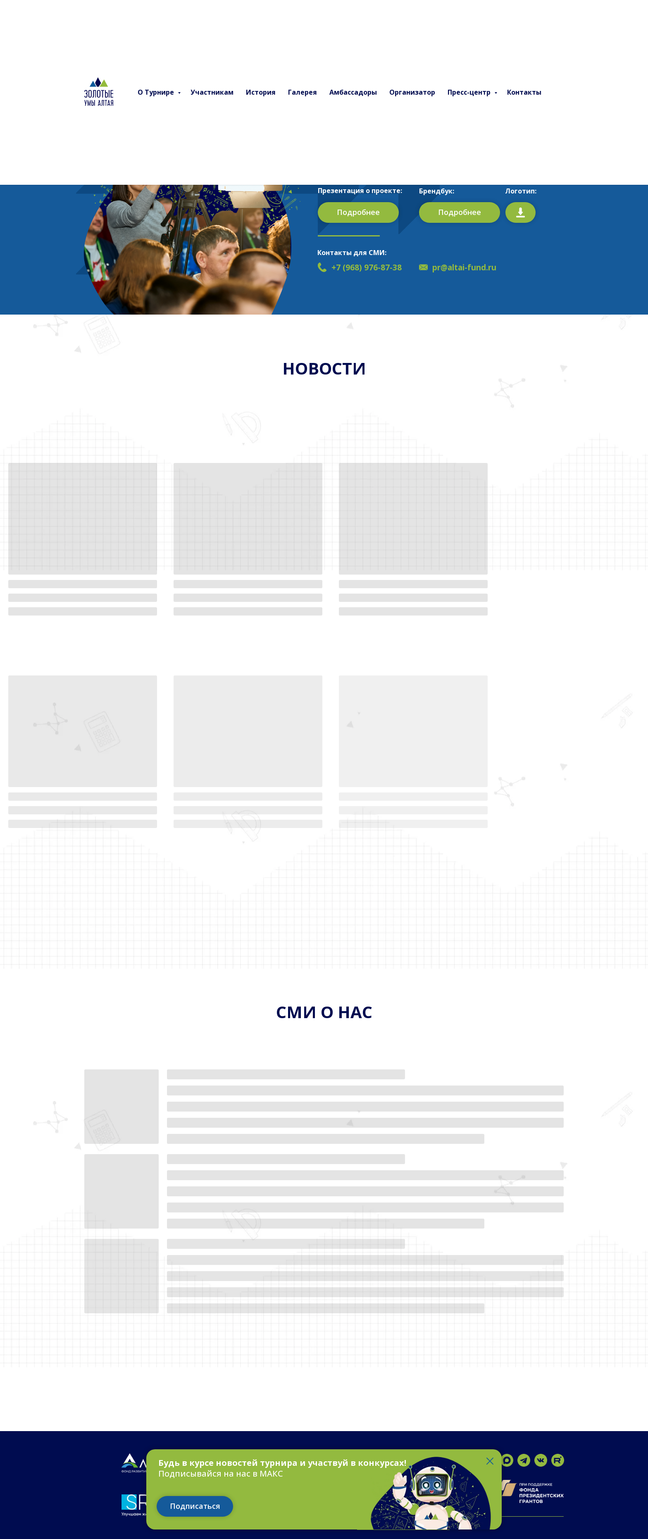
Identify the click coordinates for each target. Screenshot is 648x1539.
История (261, 92)
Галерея (302, 92)
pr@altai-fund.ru (464, 267)
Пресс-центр (470, 92)
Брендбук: (436, 191)
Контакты (524, 92)
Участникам (212, 92)
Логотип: (520, 191)
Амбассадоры (353, 92)
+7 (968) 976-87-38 (366, 267)
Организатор (412, 92)
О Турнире (157, 92)
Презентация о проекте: (360, 190)
